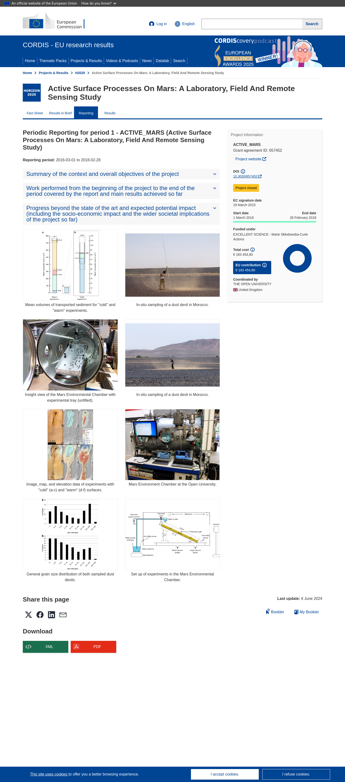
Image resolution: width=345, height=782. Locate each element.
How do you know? (98, 3)
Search (179, 61)
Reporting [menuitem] (86, 113)
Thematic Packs (53, 61)
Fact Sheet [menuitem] (35, 113)
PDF (97, 647)
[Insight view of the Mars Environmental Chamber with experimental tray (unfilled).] (70, 354)
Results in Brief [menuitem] (60, 113)
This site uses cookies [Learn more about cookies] (49, 774)
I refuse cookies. (296, 774)
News (147, 61)
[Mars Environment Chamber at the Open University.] (172, 444)
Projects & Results (86, 61)
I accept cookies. (225, 774)
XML (49, 647)
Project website (251, 158)
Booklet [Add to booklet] (275, 611)
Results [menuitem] (110, 113)
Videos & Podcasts (122, 61)
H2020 (80, 73)
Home (30, 61)
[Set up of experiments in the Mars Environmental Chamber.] (172, 534)
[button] (185, 24)
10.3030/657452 (245, 176)
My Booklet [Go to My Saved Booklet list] (306, 612)
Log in (158, 24)
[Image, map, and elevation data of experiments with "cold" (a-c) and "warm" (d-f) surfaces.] (70, 444)
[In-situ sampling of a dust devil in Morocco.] (172, 265)
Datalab (162, 61)
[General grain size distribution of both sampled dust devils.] (70, 534)
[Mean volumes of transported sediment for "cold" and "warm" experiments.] (70, 265)
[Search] (312, 24)
